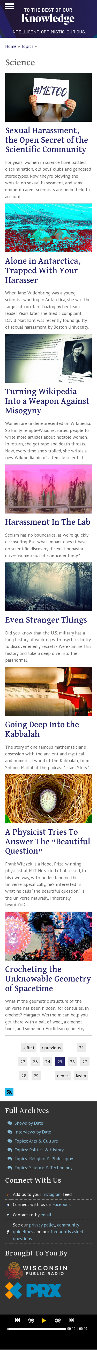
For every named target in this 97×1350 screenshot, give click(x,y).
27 (84, 1062)
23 (35, 1062)
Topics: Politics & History (39, 1150)
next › (63, 1076)
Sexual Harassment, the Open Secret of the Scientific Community (46, 140)
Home (11, 46)
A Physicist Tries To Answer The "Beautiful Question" (47, 842)
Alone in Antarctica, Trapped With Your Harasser (43, 271)
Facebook (62, 1204)
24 (47, 1062)
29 (36, 1076)
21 (81, 1048)
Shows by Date (28, 1123)
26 (72, 1062)
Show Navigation (8, 7)
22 (22, 1062)
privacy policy (42, 1225)
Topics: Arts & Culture (36, 1141)
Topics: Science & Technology (43, 1168)
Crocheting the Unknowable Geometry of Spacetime (48, 979)
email (46, 1215)
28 (23, 1076)
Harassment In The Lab (48, 522)
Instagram (52, 1194)
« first (28, 1048)
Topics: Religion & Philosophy (43, 1158)
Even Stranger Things (46, 620)
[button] (17, 1320)
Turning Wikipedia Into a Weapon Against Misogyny (47, 401)
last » (81, 1076)
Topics (27, 46)
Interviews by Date (32, 1132)
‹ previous (51, 1048)
